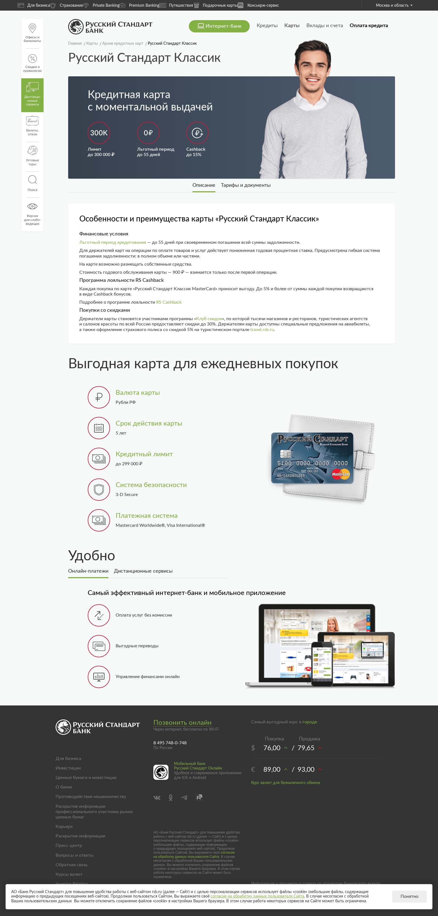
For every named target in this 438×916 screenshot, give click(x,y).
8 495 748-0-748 (170, 743)
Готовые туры (32, 156)
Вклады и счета (324, 25)
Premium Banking (139, 5)
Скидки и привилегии (32, 63)
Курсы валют (69, 874)
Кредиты (267, 25)
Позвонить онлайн (182, 722)
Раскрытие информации (80, 836)
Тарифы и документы (246, 185)
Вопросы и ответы (75, 855)
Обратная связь (72, 865)
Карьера (64, 826)
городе (310, 722)
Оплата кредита (369, 25)
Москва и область (394, 6)
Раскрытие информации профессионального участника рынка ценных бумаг (94, 811)
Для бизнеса (34, 5)
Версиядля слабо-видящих (32, 213)
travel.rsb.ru (262, 329)
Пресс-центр (69, 845)
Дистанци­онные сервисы (32, 94)
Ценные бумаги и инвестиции (86, 777)
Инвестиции (68, 768)
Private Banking (101, 5)
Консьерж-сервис (258, 5)
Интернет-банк (223, 26)
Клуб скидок (209, 319)
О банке (64, 787)
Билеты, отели (32, 126)
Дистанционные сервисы (143, 571)
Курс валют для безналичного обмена (285, 783)
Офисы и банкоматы (32, 33)
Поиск (32, 183)
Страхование (66, 5)
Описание (203, 185)
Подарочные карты (215, 5)
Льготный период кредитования (112, 242)
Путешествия (176, 5)
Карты (291, 25)
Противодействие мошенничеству (91, 796)
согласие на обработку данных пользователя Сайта (194, 854)
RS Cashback (169, 302)
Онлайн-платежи (88, 571)
